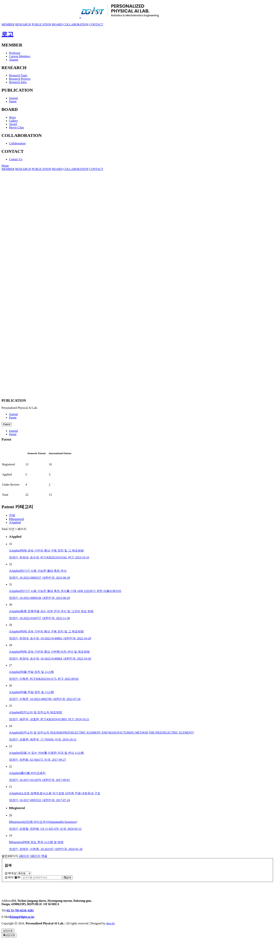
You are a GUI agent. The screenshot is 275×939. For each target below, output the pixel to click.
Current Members (19, 56)
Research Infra (18, 82)
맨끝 (44, 856)
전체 (12, 515)
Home (5, 165)
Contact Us (15, 159)
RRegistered (16, 519)
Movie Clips (16, 127)
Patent (12, 101)
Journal (13, 98)
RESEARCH (23, 24)
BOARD (57, 24)
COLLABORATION (75, 24)
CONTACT (96, 24)
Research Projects (19, 78)
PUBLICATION (41, 24)
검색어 (12, 877)
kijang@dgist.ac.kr (22, 916)
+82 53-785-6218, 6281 (19, 910)
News (12, 117)
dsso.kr (110, 923)
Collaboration (17, 143)
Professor (14, 52)
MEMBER (7, 24)
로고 (7, 34)
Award (13, 124)
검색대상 (10, 873)
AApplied (15, 522)
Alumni (13, 59)
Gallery (13, 120)
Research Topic (18, 75)
